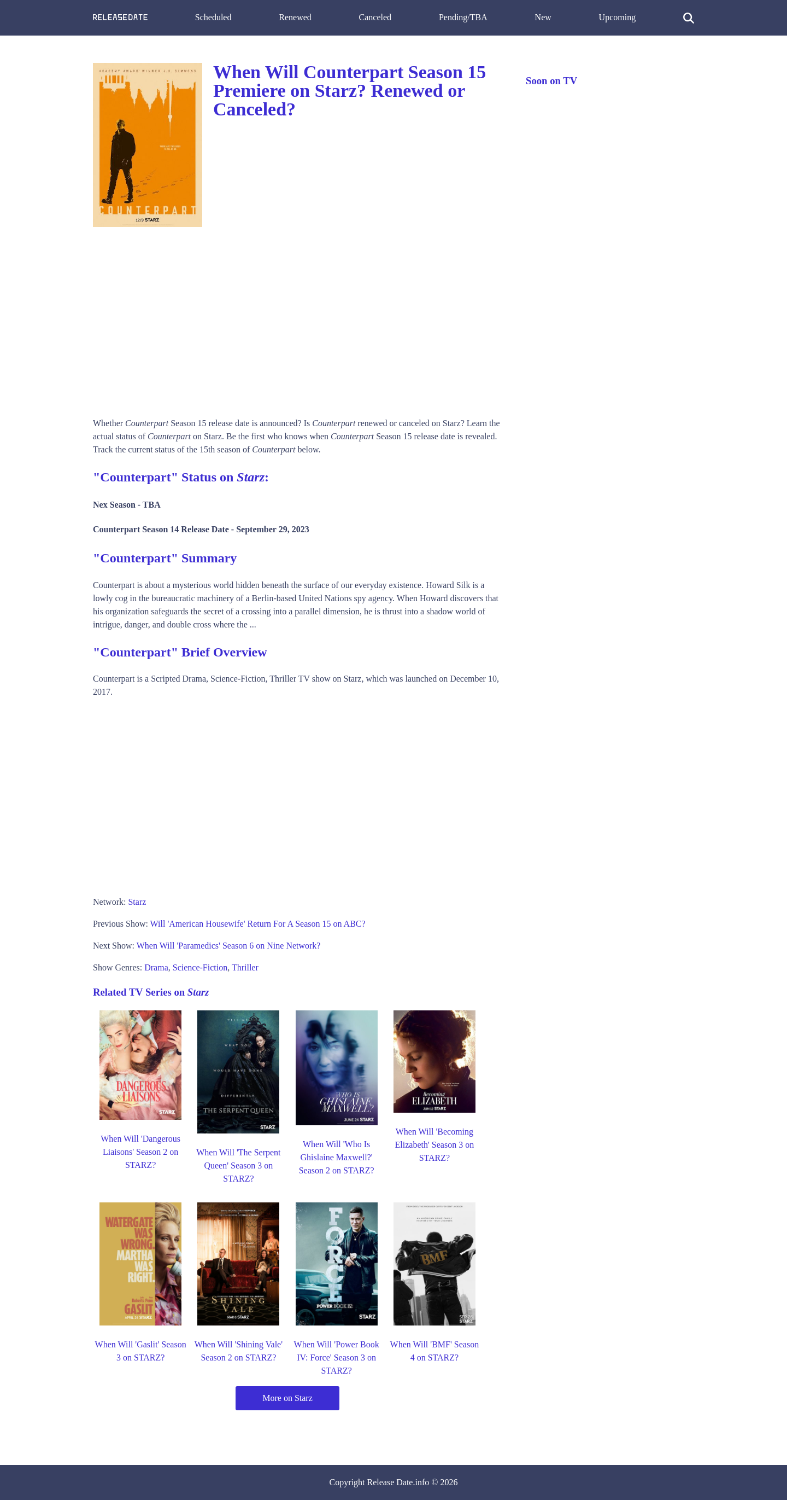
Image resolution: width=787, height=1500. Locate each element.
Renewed (295, 17)
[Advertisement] (298, 318)
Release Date (390, 1482)
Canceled (375, 17)
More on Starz (287, 1398)
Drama (156, 967)
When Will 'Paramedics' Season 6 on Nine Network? (229, 945)
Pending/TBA (463, 17)
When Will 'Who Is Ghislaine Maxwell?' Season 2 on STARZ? (336, 1157)
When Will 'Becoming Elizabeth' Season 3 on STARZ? (434, 1144)
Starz (137, 901)
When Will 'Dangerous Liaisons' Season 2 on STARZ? (140, 1152)
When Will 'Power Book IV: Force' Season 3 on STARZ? (336, 1357)
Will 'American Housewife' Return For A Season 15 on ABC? (258, 923)
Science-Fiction (200, 967)
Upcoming (617, 17)
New (543, 17)
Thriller (245, 967)
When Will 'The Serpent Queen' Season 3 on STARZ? (238, 1165)
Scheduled (213, 17)
